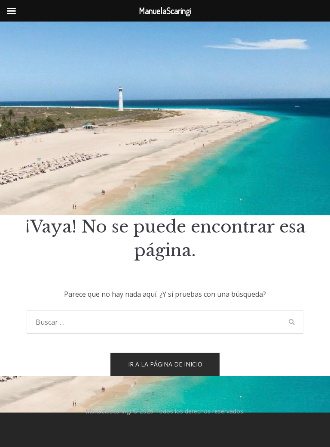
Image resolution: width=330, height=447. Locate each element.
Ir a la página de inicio (165, 364)
